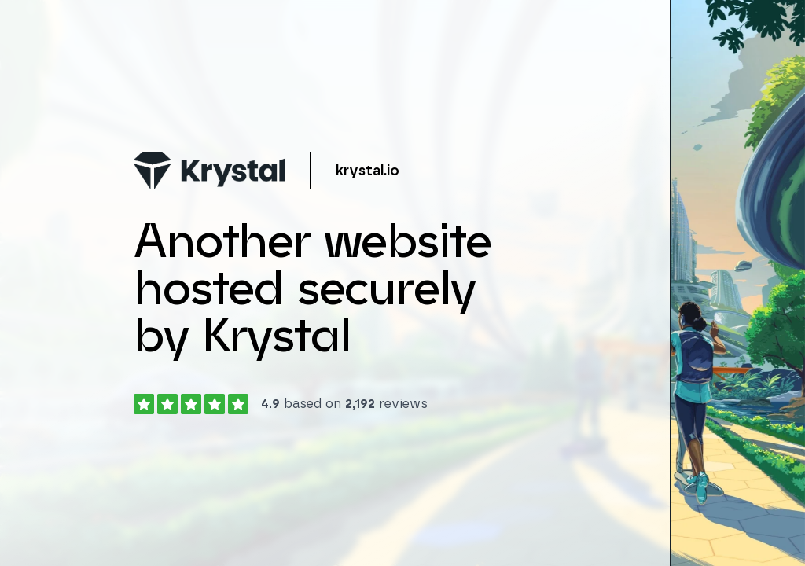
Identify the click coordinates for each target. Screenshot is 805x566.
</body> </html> (402, 283)
